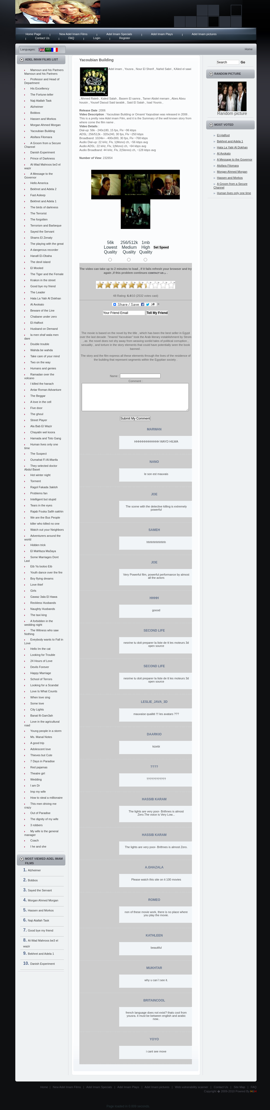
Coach (34, 840)
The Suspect (38, 453)
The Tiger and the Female (47, 274)
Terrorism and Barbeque (45, 225)
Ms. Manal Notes (41, 737)
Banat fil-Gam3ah (41, 715)
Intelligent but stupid (43, 499)
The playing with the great (47, 243)
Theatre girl (37, 773)
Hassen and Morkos (43, 118)
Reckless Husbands (43, 602)
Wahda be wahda (41, 350)
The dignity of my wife (44, 819)
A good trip (37, 743)
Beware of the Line (42, 310)
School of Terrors (41, 679)
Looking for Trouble (42, 654)
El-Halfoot (36, 322)
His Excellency (39, 88)
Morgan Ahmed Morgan (45, 124)
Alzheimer (36, 106)
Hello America (39, 183)
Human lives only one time (234, 193)
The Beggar (37, 395)
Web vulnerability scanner (191, 1087)
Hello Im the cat (40, 648)
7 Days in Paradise (42, 761)
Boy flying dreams (41, 578)
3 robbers (36, 825)
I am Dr (35, 785)
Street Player (38, 420)
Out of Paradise (40, 813)
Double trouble (39, 344)
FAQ (71, 38)
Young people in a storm (45, 730)
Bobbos (35, 112)
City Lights (37, 709)
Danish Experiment (42, 152)
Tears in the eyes (41, 505)
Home (248, 49)
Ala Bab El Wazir (41, 426)
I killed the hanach (42, 383)
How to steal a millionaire (46, 797)
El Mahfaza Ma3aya (43, 551)
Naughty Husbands (42, 608)
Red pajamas (38, 767)
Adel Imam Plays (162, 34)
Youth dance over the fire (46, 572)
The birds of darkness (44, 207)
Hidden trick (38, 545)
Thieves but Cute (41, 755)
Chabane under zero (43, 316)
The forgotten (38, 219)
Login (96, 38)
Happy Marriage (40, 673)
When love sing (40, 697)
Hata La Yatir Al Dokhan (45, 298)
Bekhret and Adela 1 (43, 201)
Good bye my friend (43, 286)
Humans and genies (43, 368)
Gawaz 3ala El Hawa (43, 596)
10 (171, 285)
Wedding (36, 779)
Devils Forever (39, 667)
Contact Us (42, 38)
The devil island (40, 262)
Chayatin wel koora (42, 432)
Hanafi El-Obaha (41, 255)
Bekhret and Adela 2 (43, 189)
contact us (155, 273)
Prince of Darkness (42, 158)
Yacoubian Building (42, 131)
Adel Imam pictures (204, 34)
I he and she (38, 846)
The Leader (37, 292)
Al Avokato (37, 304)
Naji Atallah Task (41, 100)
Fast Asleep (37, 195)
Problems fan (38, 493)
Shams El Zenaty (41, 237)
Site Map (239, 1087)
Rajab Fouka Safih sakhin (46, 511)
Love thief (36, 584)
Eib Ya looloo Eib (41, 566)
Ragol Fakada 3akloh (44, 487)
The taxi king (38, 615)
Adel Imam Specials (119, 34)
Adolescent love (40, 749)
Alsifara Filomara (41, 137)
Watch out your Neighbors (47, 529)
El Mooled (36, 268)
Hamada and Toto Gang (45, 438)
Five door (36, 408)
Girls (33, 590)
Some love (37, 703)
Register (124, 38)
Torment (35, 481)
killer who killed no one (45, 523)
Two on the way (40, 362)
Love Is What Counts (43, 691)
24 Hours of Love (41, 660)
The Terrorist (38, 213)
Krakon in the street (42, 280)
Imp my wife (38, 791)
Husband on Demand (44, 328)
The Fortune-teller (41, 94)
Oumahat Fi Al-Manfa (44, 459)
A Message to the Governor (234, 159)
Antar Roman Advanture (45, 389)
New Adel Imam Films (73, 34)
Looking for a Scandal (44, 685)
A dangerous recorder (44, 249)
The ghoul (36, 414)
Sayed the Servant (42, 231)
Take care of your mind (45, 356)
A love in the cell (40, 401)
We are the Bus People (45, 517)
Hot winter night (40, 475)
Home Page (33, 34)
